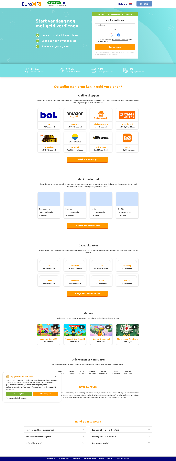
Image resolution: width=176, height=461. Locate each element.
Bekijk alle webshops (87, 159)
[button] (126, 4)
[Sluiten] (55, 376)
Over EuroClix (51, 458)
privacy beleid (103, 41)
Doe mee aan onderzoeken (87, 226)
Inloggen (144, 4)
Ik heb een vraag (64, 458)
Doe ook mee (115, 47)
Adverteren (76, 458)
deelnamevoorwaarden (120, 40)
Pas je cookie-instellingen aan (16, 398)
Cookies (109, 458)
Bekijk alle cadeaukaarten (87, 293)
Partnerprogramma (90, 458)
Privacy (101, 458)
